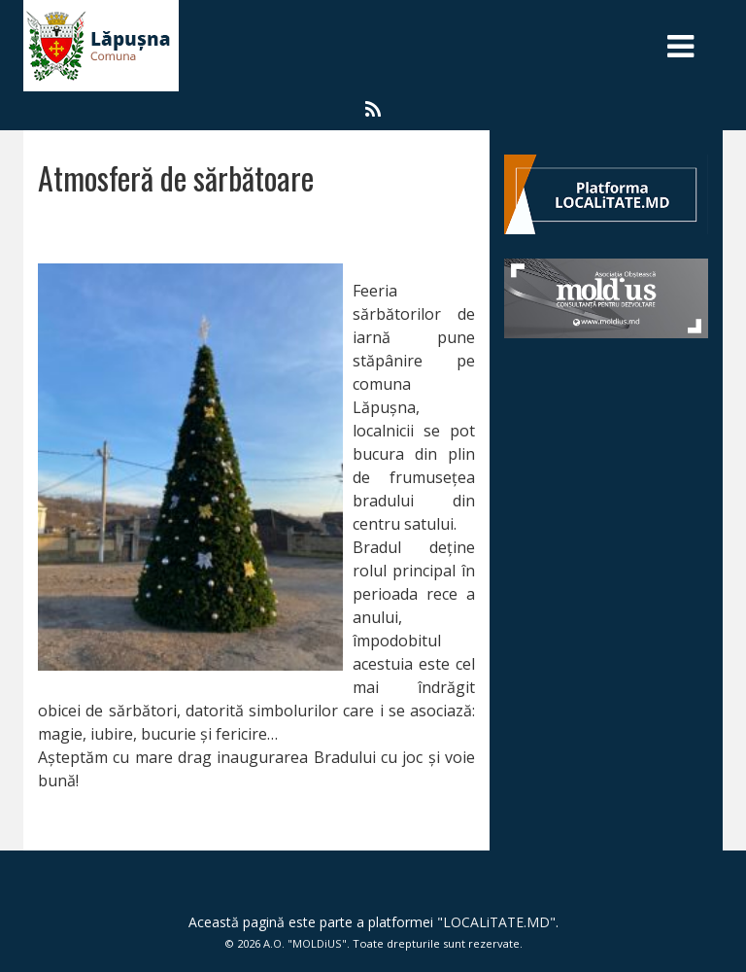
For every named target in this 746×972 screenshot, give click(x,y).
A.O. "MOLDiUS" (305, 943)
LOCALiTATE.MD (496, 922)
